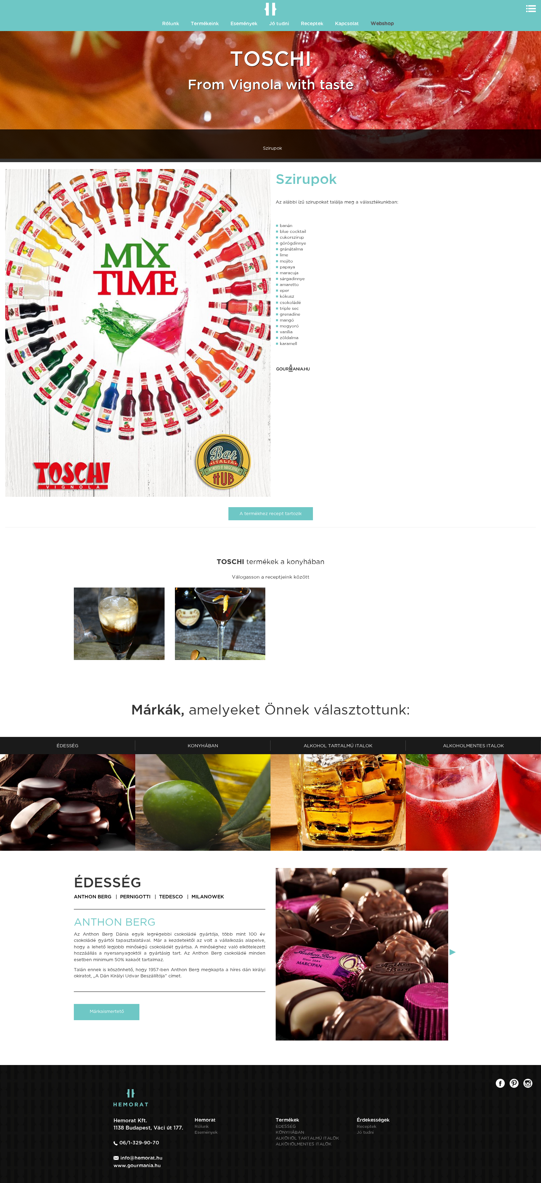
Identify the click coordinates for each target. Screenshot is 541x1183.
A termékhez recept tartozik (270, 513)
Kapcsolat (347, 23)
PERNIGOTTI (135, 896)
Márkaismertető (107, 1011)
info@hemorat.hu (141, 1158)
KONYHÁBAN (290, 1132)
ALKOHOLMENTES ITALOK (304, 1144)
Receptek (312, 23)
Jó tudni (279, 23)
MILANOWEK (207, 896)
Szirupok (272, 148)
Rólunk (170, 23)
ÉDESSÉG (286, 1126)
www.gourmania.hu (137, 1165)
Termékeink (205, 23)
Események (243, 23)
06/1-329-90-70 (139, 1142)
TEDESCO (171, 896)
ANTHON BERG (92, 896)
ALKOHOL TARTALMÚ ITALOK (307, 1138)
